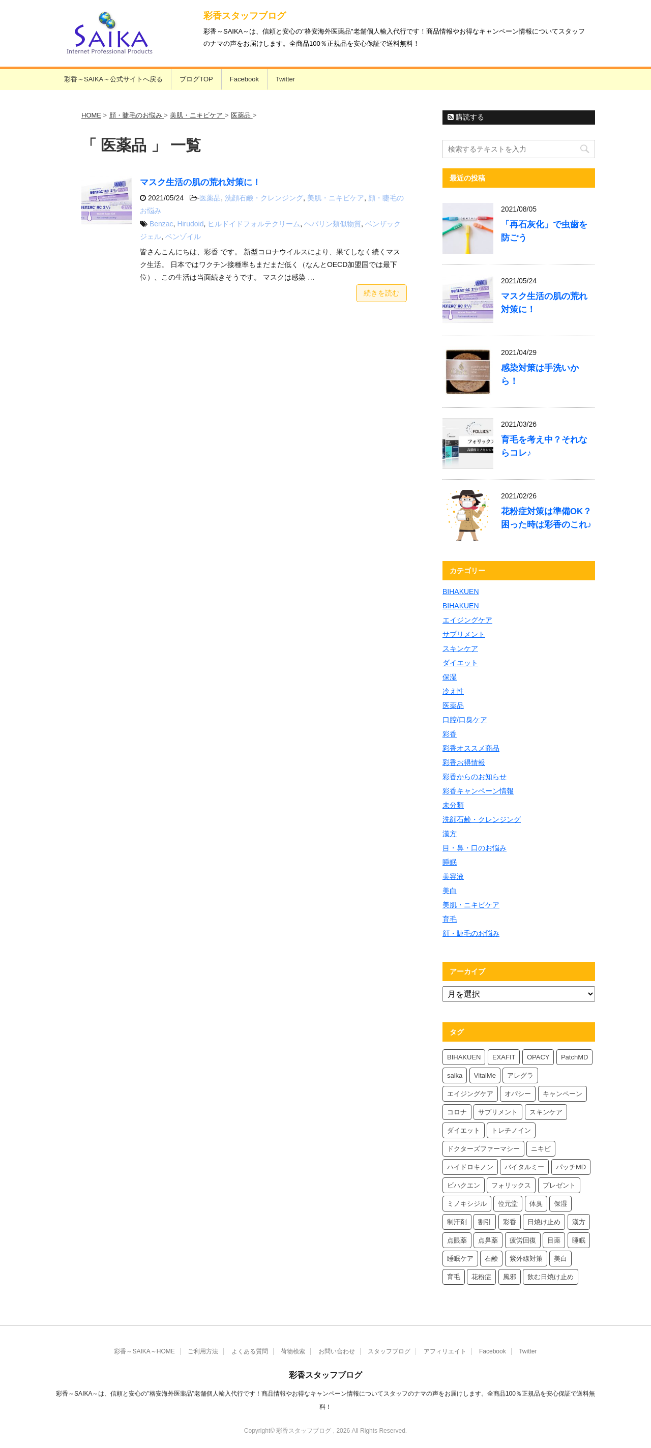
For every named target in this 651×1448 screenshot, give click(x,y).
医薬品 (210, 198)
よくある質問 (249, 1351)
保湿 (449, 677)
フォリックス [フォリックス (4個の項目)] (511, 1185)
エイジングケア (467, 620)
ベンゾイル (183, 236)
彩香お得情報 (463, 762)
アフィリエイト (445, 1351)
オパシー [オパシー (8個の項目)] (518, 1094)
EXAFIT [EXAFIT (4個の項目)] (504, 1057)
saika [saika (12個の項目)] (454, 1075)
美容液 (453, 876)
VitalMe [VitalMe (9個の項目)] (485, 1075)
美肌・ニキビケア (335, 198)
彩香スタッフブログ (244, 16)
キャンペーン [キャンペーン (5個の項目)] (562, 1094)
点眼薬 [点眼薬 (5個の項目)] (457, 1240)
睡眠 (449, 862)
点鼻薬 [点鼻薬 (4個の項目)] (488, 1240)
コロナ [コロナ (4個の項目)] (457, 1112)
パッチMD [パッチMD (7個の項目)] (571, 1167)
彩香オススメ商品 (470, 748)
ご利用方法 (203, 1351)
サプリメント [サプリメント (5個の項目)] (498, 1112)
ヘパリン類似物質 (332, 224)
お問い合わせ (336, 1351)
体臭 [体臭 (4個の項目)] (536, 1203)
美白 (449, 890)
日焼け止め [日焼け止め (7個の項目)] (543, 1222)
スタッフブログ (389, 1351)
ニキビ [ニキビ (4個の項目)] (541, 1149)
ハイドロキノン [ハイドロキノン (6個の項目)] (470, 1167)
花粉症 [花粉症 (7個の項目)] (481, 1277)
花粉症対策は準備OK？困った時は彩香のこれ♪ (546, 518)
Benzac (161, 224)
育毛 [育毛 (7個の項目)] (453, 1277)
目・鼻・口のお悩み (474, 848)
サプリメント (463, 634)
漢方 (449, 834)
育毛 (449, 919)
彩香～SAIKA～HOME (144, 1351)
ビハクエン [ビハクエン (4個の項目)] (463, 1185)
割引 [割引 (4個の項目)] (484, 1222)
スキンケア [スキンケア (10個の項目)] (546, 1112)
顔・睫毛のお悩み (470, 933)
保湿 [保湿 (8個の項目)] (560, 1203)
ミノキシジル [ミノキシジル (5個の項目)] (467, 1203)
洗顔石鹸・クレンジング (264, 198)
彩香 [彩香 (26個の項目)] (509, 1222)
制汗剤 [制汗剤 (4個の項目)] (457, 1222)
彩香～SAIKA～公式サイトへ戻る (113, 79)
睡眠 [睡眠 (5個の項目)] (578, 1240)
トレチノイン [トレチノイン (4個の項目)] (511, 1130)
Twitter (285, 79)
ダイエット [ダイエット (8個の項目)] (463, 1130)
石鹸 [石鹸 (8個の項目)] (491, 1258)
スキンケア (460, 648)
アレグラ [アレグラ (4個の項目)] (520, 1075)
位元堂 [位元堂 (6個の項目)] (508, 1203)
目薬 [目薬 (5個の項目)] (553, 1240)
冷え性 (453, 691)
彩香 (449, 734)
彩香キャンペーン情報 (478, 791)
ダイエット (460, 663)
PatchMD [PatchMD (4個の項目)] (574, 1057)
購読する (466, 117)
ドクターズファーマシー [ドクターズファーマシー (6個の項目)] (483, 1149)
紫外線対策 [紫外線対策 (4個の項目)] (526, 1258)
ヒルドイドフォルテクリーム (254, 224)
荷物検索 (293, 1351)
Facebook (244, 79)
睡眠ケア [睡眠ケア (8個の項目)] (460, 1258)
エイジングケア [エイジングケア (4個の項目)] (470, 1094)
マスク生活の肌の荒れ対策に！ (200, 182)
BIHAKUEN (460, 591)
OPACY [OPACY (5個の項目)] (538, 1057)
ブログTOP (196, 79)
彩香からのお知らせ (474, 777)
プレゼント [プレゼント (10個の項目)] (559, 1185)
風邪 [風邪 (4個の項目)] (509, 1277)
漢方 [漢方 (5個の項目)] (578, 1222)
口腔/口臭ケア (464, 720)
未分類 (453, 805)
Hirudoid (190, 224)
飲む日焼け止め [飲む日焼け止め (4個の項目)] (550, 1277)
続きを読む (381, 293)
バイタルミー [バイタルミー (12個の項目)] (524, 1167)
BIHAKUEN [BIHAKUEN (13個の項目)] (464, 1057)
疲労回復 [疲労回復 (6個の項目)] (523, 1240)
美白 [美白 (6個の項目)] (560, 1258)
